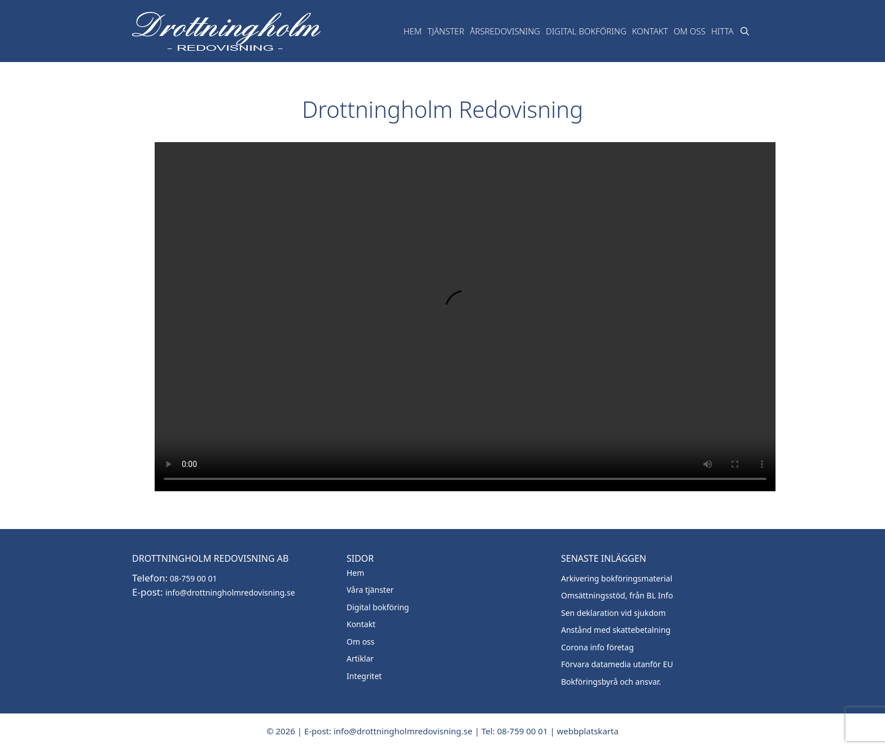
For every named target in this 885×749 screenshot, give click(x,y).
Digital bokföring (586, 31)
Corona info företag (597, 647)
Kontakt (650, 31)
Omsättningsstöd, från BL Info (617, 595)
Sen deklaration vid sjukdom (613, 612)
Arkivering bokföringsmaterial (616, 578)
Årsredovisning (505, 31)
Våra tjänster (370, 589)
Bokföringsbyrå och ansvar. (611, 681)
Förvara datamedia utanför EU (617, 664)
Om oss (690, 31)
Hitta (722, 31)
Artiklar (360, 658)
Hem (413, 31)
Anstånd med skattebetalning (616, 629)
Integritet (364, 676)
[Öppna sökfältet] (745, 31)
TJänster (445, 31)
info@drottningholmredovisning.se (230, 592)
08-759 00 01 (192, 578)
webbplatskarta (588, 731)
